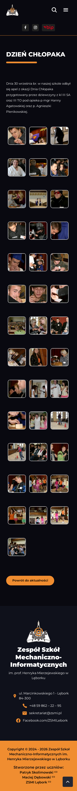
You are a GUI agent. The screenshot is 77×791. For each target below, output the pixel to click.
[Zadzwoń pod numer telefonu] (42, 705)
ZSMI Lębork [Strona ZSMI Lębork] (38, 782)
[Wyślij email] (42, 713)
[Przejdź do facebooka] (25, 27)
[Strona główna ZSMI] (12, 10)
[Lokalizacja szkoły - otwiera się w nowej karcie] (42, 696)
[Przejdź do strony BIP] (48, 27)
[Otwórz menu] (66, 10)
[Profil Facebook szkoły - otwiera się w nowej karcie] (42, 720)
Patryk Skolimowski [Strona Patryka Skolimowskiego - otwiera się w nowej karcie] (38, 772)
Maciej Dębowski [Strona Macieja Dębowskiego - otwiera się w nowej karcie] (38, 777)
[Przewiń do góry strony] (68, 782)
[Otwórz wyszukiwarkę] (54, 9)
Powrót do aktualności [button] (30, 580)
